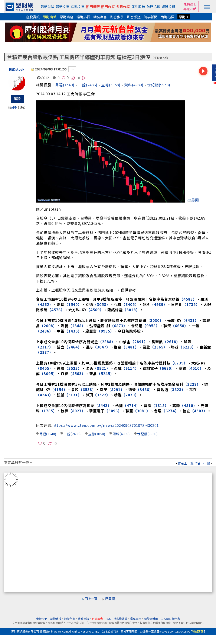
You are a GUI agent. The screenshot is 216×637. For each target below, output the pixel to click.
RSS (108, 619)
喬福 (59, 84)
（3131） (73, 394)
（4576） (56, 309)
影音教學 (117, 16)
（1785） (48, 410)
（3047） (101, 347)
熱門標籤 (93, 6)
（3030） (154, 320)
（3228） (191, 384)
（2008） (48, 325)
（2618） (171, 341)
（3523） (73, 368)
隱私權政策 (120, 619)
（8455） (44, 368)
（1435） (73, 331)
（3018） (131, 309)
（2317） (44, 347)
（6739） (178, 363)
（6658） (179, 325)
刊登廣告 (97, 619)
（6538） (87, 389)
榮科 (128, 84)
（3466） (144, 389)
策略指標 (167, 16)
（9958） (151, 325)
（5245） (105, 373)
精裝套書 (100, 16)
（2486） (44, 331)
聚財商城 (49, 16)
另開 (193, 200)
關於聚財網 (151, 619)
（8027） (76, 410)
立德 (105, 84)
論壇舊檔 (55, 619)
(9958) (164, 84)
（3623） (176, 389)
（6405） (130, 304)
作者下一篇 (203, 463)
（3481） (130, 347)
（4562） (44, 304)
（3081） (141, 410)
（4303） (198, 410)
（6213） (187, 347)
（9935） (105, 331)
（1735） (191, 304)
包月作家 (123, 6)
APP (14, 108)
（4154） (58, 389)
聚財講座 (66, 16)
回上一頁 (91, 598)
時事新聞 (150, 16)
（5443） (102, 405)
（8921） (101, 368)
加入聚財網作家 (170, 619)
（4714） (131, 405)
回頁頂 (110, 598)
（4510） (194, 368)
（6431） (190, 320)
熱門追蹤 (153, 6)
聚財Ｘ (184, 16)
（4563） (76, 373)
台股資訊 (33, 16)
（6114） (130, 368)
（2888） (106, 341)
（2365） (158, 347)
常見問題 (135, 619)
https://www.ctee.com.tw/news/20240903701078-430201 (105, 425)
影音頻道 (134, 16)
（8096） (113, 410)
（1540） (73, 304)
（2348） (76, 325)
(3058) (114, 84)
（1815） (159, 405)
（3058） (101, 304)
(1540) (68, 84)
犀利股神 (138, 6)
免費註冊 (190, 4)
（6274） (170, 410)
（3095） (48, 373)
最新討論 (47, 6)
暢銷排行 (83, 16)
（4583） (188, 299)
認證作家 (69, 619)
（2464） (73, 347)
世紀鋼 (153, 84)
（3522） (101, 394)
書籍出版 (83, 619)
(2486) (91, 84)
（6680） (166, 368)
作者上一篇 (185, 463)
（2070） (130, 394)
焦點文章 (78, 6)
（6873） (118, 325)
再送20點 (189, 9)
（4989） (158, 304)
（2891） (139, 341)
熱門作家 (108, 6)
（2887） (44, 352)
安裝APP (42, 619)
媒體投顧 (168, 6)
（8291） (115, 389)
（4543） (44, 394)
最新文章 (62, 6)
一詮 (67, 433)
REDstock (160, 58)
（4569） (95, 309)
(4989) (137, 84)
